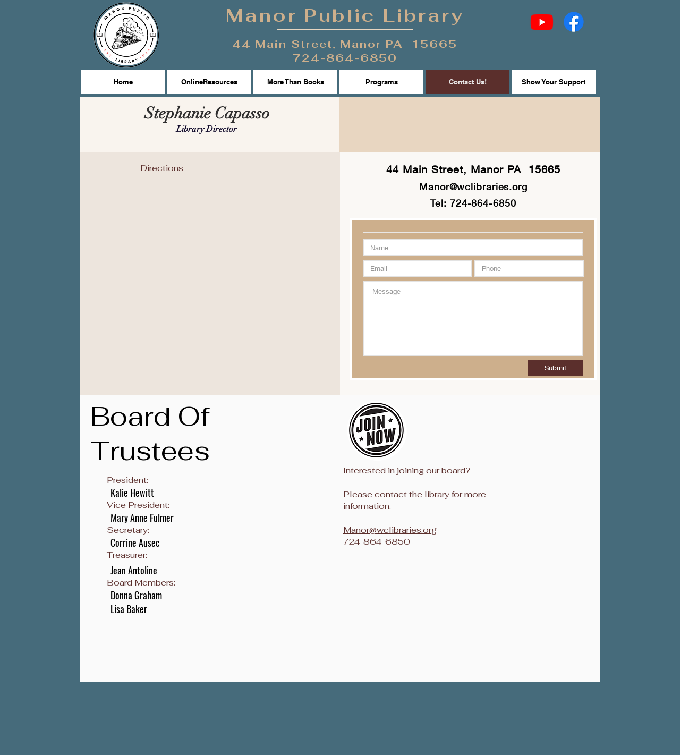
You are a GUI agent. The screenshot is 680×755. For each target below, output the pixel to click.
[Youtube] (542, 22)
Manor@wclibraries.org (390, 530)
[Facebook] (573, 22)
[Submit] (555, 368)
